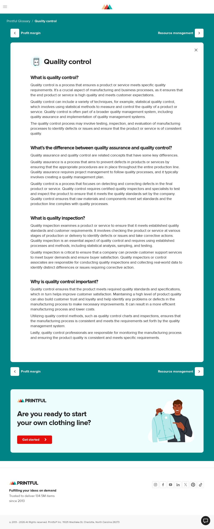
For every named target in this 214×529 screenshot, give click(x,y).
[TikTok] (200, 484)
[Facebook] (163, 484)
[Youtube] (170, 484)
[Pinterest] (193, 484)
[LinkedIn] (178, 484)
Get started (35, 439)
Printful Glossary (18, 21)
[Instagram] (155, 484)
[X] (185, 484)
